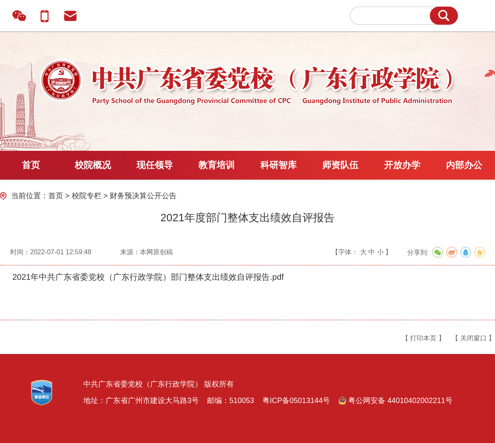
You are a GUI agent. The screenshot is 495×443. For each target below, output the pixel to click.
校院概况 (93, 165)
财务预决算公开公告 (143, 196)
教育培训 (216, 165)
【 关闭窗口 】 (473, 338)
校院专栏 (86, 196)
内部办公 (464, 165)
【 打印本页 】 (423, 338)
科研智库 (278, 165)
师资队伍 (340, 165)
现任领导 (155, 165)
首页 (31, 165)
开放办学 (402, 165)
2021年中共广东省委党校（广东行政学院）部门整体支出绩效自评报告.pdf (148, 276)
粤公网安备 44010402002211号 (395, 400)
